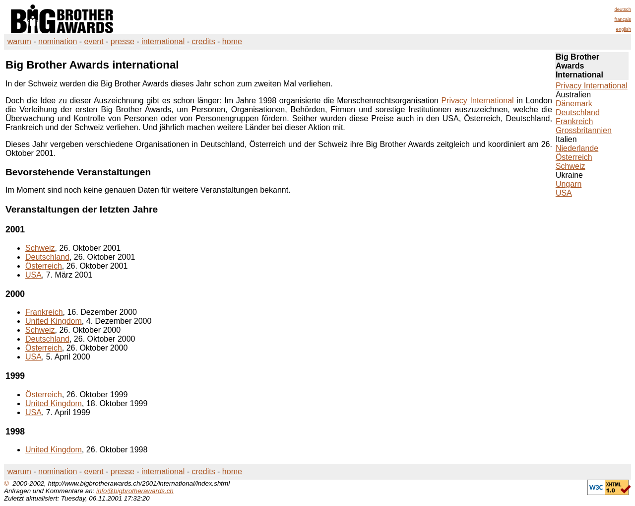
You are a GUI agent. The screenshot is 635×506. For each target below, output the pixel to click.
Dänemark (574, 103)
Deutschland (47, 257)
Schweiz (40, 248)
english (623, 29)
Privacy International (477, 100)
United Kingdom (53, 321)
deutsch (622, 9)
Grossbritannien (584, 130)
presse (122, 41)
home (232, 41)
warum (19, 41)
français (622, 19)
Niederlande (577, 148)
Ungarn (568, 184)
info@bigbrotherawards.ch (135, 491)
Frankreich (44, 312)
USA (33, 275)
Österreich (43, 266)
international (163, 41)
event (94, 41)
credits (203, 41)
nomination (57, 41)
